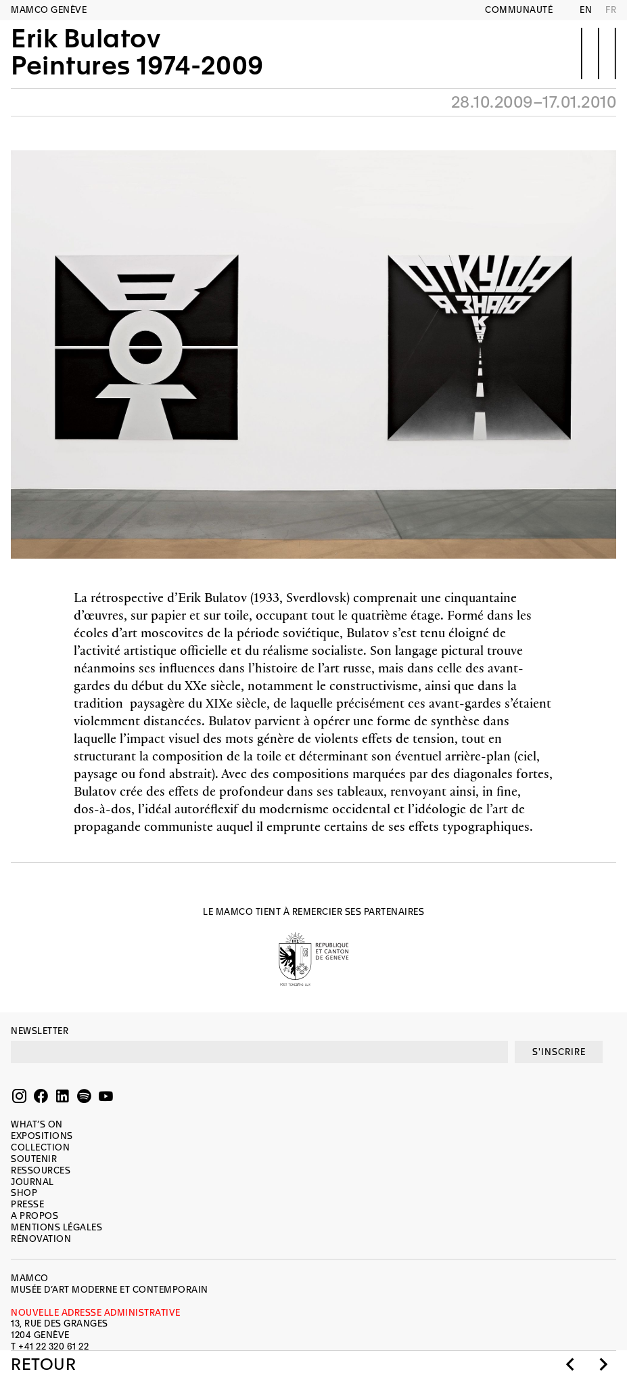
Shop (24, 1193)
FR (610, 10)
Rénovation (41, 1239)
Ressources (40, 1170)
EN (586, 10)
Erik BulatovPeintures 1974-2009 (137, 52)
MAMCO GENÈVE (49, 10)
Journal (32, 1182)
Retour (43, 1364)
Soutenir (34, 1159)
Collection (40, 1147)
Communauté (519, 10)
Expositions (42, 1136)
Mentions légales (56, 1227)
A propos (34, 1216)
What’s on (37, 1124)
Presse (27, 1204)
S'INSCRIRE (559, 1052)
